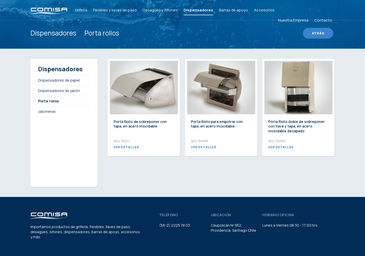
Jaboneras (47, 111)
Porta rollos (101, 33)
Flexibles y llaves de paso (115, 10)
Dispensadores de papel (59, 80)
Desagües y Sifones (160, 10)
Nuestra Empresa (293, 20)
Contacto (323, 20)
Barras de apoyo (233, 10)
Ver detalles (126, 147)
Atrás (318, 33)
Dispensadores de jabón (59, 90)
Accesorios (264, 10)
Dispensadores (198, 10)
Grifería (81, 10)
